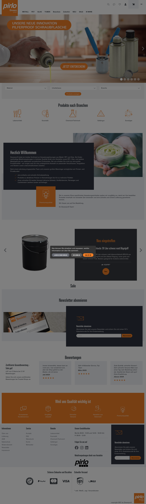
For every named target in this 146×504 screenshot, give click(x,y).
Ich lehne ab (76, 255)
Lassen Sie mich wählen (60, 255)
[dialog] (73, 252)
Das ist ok (88, 255)
